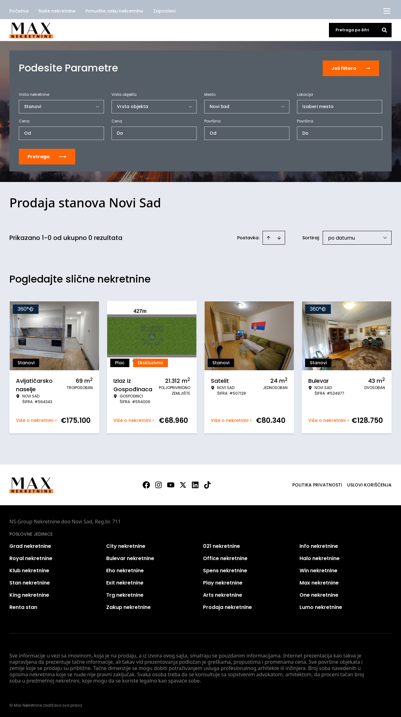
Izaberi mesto (318, 106)
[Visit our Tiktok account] (207, 484)
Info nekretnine (318, 545)
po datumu (341, 237)
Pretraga (47, 156)
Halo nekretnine (319, 557)
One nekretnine (318, 594)
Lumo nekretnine (320, 606)
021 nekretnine (221, 545)
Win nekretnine (318, 570)
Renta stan (23, 606)
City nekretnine (125, 545)
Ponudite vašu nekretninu (114, 11)
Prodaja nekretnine (227, 606)
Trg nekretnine (124, 594)
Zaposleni (164, 11)
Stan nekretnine (29, 582)
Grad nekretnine (30, 545)
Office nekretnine (225, 557)
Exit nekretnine (124, 582)
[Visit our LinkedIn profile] (195, 484)
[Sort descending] (279, 237)
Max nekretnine (319, 582)
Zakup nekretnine (128, 606)
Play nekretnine (222, 582)
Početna (19, 11)
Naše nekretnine (57, 11)
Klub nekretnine (29, 570)
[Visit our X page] (183, 484)
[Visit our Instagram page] (158, 484)
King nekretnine (29, 594)
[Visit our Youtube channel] (170, 484)
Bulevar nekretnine (130, 557)
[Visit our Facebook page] (146, 484)
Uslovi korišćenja (369, 484)
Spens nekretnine (225, 570)
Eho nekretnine (125, 570)
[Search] (384, 30)
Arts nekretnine (222, 594)
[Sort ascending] (268, 237)
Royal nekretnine (30, 557)
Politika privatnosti (317, 484)
